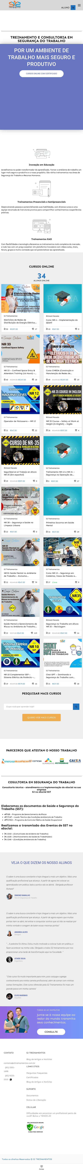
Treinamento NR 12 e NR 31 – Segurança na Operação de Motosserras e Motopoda (60, 474)
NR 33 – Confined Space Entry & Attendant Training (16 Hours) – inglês (19, 373)
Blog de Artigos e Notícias (39, 1061)
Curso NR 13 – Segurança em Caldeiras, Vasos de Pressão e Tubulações (60, 575)
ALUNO (65, 8)
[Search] (75, 708)
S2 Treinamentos (10, 317)
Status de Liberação (36, 1102)
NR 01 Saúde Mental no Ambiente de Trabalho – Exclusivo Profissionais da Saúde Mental (20, 575)
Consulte (51, 1033)
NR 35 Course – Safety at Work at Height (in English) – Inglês (62, 423)
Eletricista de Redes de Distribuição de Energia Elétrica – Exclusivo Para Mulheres (20, 322)
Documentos (32, 1097)
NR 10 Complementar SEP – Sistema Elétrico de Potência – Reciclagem (19, 677)
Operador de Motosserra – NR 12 (20, 422)
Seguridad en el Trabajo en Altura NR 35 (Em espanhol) (20, 474)
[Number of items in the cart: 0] (73, 8)
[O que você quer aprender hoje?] (38, 708)
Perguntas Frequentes (36, 1075)
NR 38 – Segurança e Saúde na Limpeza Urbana (18, 524)
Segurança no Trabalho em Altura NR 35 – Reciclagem (62, 626)
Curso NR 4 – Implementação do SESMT (62, 322)
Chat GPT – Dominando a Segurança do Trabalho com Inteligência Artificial (59, 677)
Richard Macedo (52, 317)
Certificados (32, 1079)
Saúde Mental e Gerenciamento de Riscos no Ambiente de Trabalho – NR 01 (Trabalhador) (20, 626)
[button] (4, 763)
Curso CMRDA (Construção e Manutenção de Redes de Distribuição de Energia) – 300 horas (61, 373)
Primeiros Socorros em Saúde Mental (60, 524)
